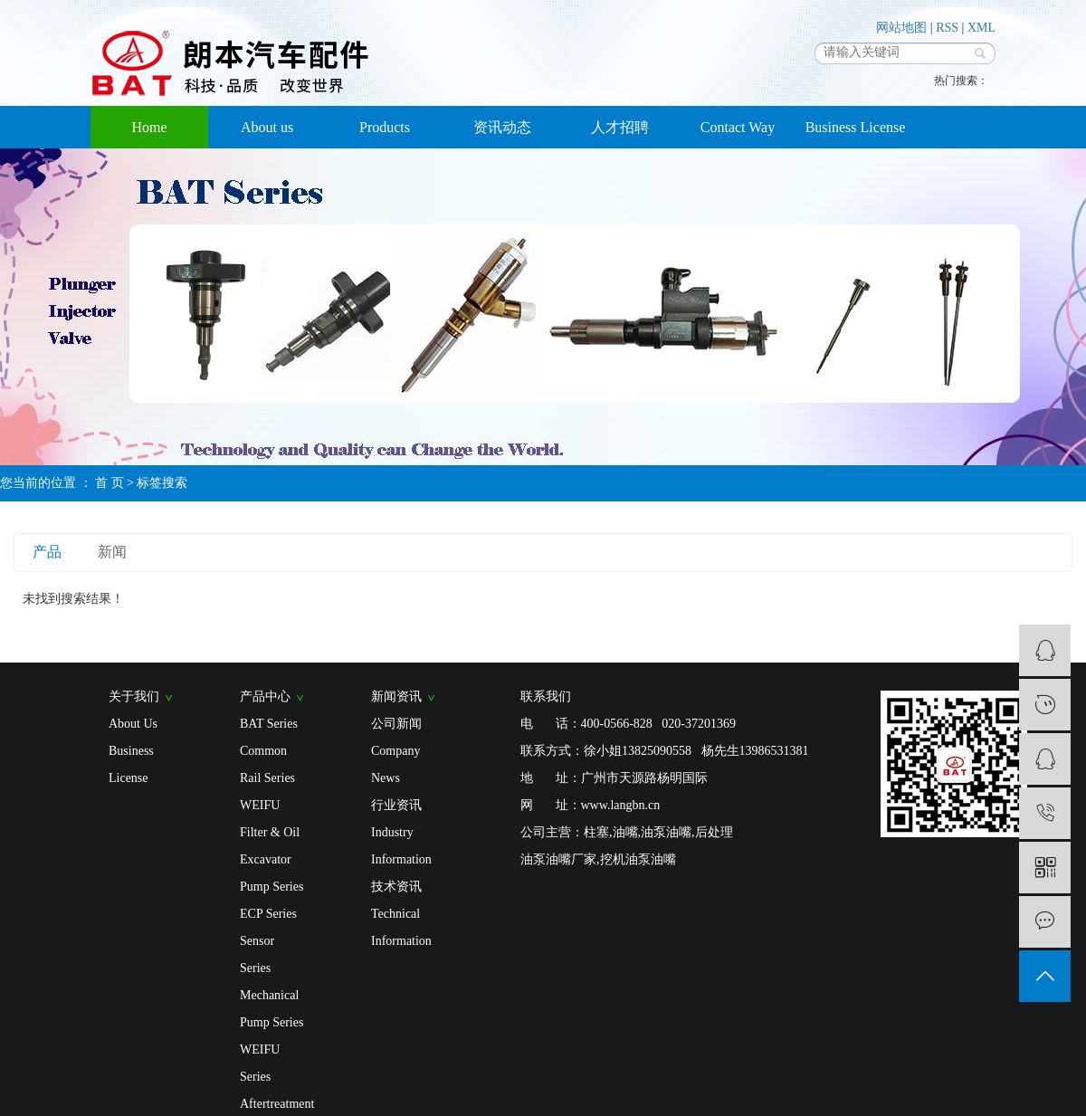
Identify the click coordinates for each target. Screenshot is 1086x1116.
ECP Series (268, 913)
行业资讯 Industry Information (401, 832)
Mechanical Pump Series (271, 1008)
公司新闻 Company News (396, 751)
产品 (47, 551)
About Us (133, 723)
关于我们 (141, 696)
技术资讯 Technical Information (401, 914)
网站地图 (901, 27)
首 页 (109, 483)
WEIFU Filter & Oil (270, 818)
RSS (947, 27)
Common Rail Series (267, 764)
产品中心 (272, 696)
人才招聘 (620, 127)
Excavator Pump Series (271, 873)
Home (149, 127)
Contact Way (737, 127)
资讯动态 (502, 127)
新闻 (112, 551)
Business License (855, 127)
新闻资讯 (403, 696)
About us (267, 127)
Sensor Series (257, 954)
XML (981, 27)
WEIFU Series (260, 1063)
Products (384, 127)
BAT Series (269, 723)
